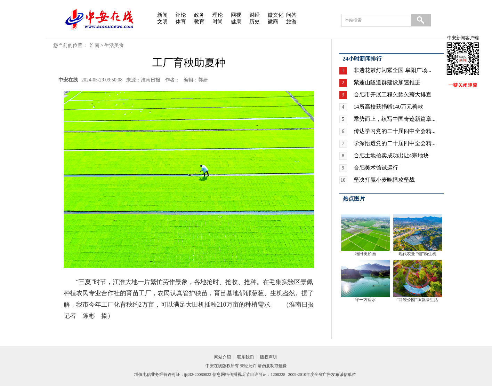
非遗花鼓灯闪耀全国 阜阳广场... (392, 70)
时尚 (217, 21)
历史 (254, 21)
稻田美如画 (365, 253)
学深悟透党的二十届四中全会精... (395, 143)
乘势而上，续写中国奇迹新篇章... (395, 119)
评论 (181, 15)
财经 (254, 15)
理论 (217, 15)
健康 (236, 21)
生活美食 (114, 45)
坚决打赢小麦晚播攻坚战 (384, 180)
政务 (199, 15)
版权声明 (268, 357)
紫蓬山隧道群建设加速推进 (387, 82)
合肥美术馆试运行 (376, 168)
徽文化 (275, 15)
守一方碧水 (365, 299)
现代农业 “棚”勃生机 (417, 253)
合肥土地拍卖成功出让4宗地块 (391, 155)
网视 (236, 15)
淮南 (94, 45)
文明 (162, 21)
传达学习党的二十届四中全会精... (395, 131)
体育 (181, 21)
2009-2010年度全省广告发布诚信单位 (322, 374)
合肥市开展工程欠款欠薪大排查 (392, 94)
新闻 (162, 15)
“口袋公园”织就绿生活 (417, 299)
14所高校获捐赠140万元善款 (388, 107)
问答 (291, 15)
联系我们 (245, 357)
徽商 (273, 21)
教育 (199, 21)
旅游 (291, 21)
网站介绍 (222, 357)
